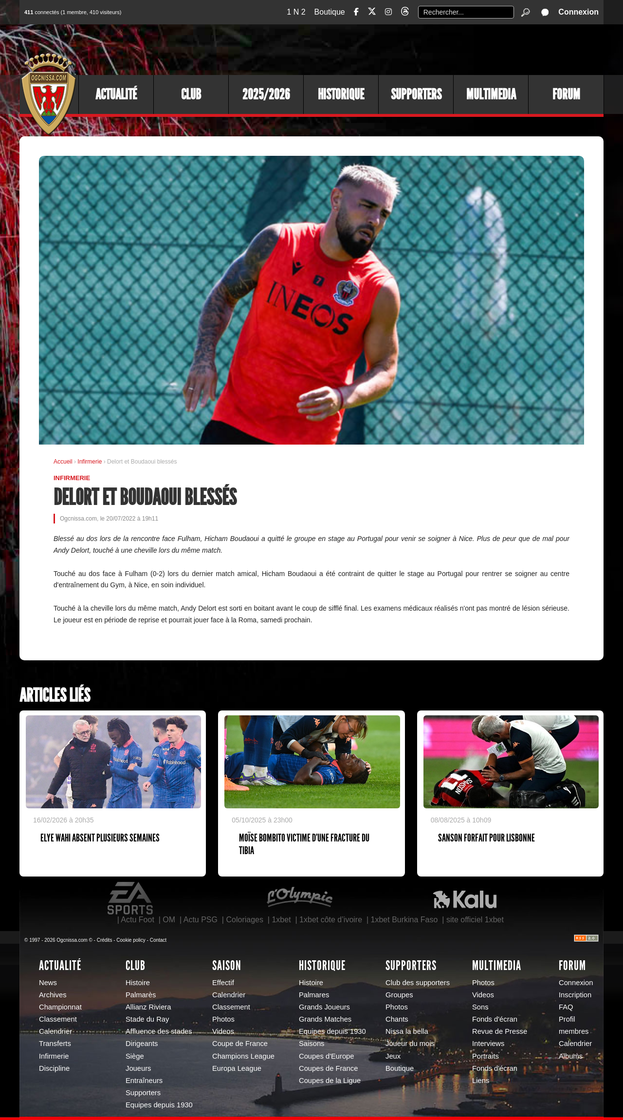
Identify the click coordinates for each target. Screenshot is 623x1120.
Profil (567, 1019)
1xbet (281, 919)
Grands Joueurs (324, 1007)
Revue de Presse (499, 1031)
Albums (571, 1056)
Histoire (138, 983)
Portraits (485, 1056)
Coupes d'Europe (326, 1056)
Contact (158, 940)
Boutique (329, 12)
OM (169, 919)
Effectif (223, 983)
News (48, 983)
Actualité (116, 94)
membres (573, 1031)
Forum (566, 94)
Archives (53, 995)
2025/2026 (266, 94)
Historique (341, 94)
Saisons (311, 1043)
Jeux (393, 1056)
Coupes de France (328, 1068)
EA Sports (131, 898)
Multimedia (491, 94)
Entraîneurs (144, 1080)
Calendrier (55, 1031)
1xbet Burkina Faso (404, 919)
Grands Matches (325, 1019)
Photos (223, 1019)
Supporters (416, 94)
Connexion (578, 12)
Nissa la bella (406, 1031)
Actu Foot (137, 919)
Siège (135, 1056)
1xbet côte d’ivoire (330, 919)
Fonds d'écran (494, 1019)
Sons (480, 1007)
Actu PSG (200, 919)
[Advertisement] (426, 48)
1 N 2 (296, 12)
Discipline (54, 1068)
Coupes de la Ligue (330, 1080)
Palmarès (141, 995)
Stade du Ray (147, 1019)
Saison (226, 965)
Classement (58, 1019)
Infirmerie (90, 461)
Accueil (63, 461)
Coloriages (244, 919)
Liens (480, 1080)
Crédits (104, 940)
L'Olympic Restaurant (299, 898)
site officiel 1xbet (475, 919)
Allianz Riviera (148, 1007)
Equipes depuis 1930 (159, 1105)
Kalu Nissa (464, 898)
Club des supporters (417, 983)
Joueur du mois (410, 1043)
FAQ (566, 1007)
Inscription (575, 995)
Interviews (488, 1043)
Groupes (399, 995)
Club (191, 94)
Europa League (236, 1068)
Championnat (60, 1007)
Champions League (243, 1056)
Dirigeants (142, 1043)
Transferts (55, 1043)
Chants (396, 1019)
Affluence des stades (159, 1031)
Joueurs (138, 1068)
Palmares (314, 995)
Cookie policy (130, 940)
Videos (223, 1031)
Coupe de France (240, 1043)
